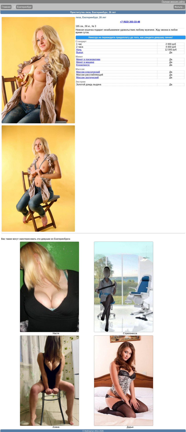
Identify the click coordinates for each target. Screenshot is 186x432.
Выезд (79, 52)
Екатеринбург (24, 7)
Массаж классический (88, 72)
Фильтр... (179, 7)
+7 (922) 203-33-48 (130, 22)
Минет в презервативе (88, 59)
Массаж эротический (87, 77)
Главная (6, 7)
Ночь (79, 49)
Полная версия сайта (173, 1)
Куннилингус (83, 65)
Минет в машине (85, 62)
